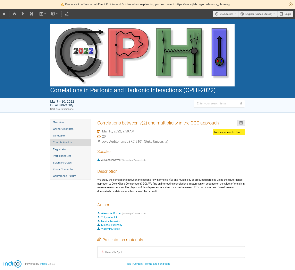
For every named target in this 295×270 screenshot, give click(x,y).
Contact (138, 264)
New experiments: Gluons (229, 132)
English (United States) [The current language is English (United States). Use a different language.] (258, 14)
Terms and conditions (157, 264)
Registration (60, 149)
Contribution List (63, 142)
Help (128, 264)
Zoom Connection (63, 169)
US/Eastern (226, 14)
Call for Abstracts (63, 128)
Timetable (59, 135)
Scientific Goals (62, 162)
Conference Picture (64, 175)
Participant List (62, 155)
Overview (58, 122)
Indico (43, 264)
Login (288, 14)
